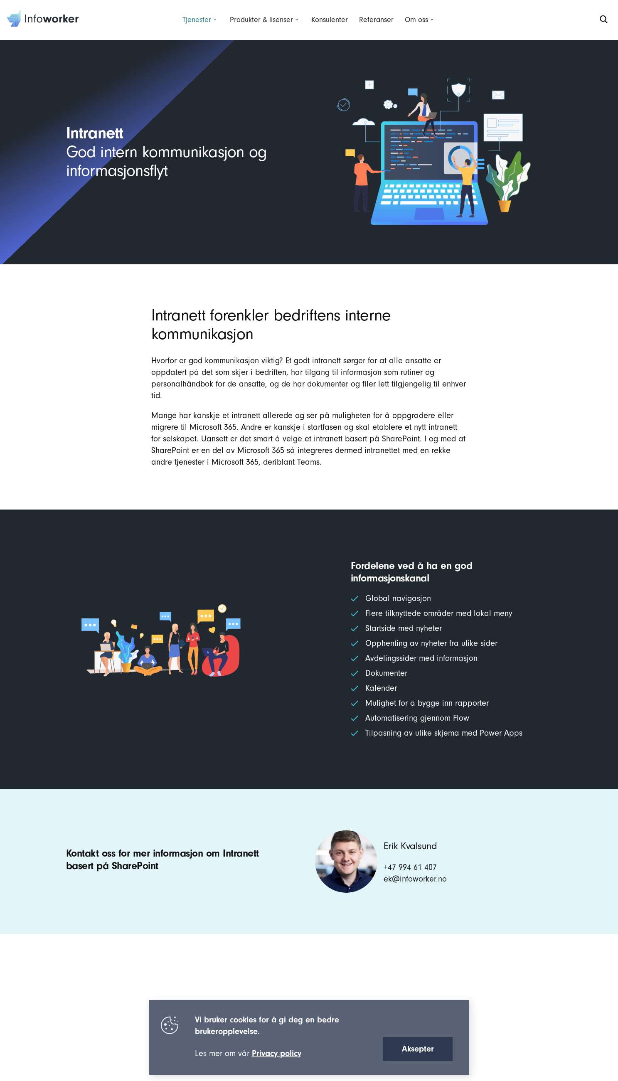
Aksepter (418, 1049)
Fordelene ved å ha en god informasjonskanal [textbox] (412, 572)
